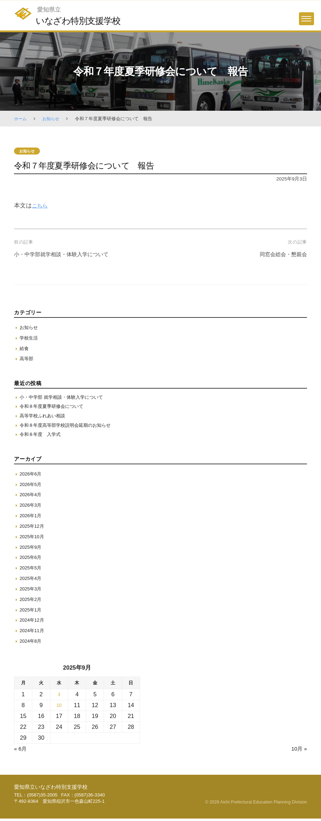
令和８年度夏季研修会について (54, 407)
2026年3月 (31, 508)
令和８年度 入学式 (42, 437)
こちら (41, 206)
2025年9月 (31, 549)
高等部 (27, 359)
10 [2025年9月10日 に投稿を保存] (59, 708)
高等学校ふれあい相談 (44, 417)
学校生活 (29, 338)
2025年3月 (31, 591)
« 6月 (21, 751)
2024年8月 (31, 643)
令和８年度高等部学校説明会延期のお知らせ (69, 427)
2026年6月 (31, 476)
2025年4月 (31, 581)
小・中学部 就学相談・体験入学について (64, 398)
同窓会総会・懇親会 (280, 254)
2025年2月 (31, 601)
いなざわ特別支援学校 (81, 20)
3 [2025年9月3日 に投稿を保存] (59, 697)
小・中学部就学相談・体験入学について (67, 254)
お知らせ (52, 118)
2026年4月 (31, 497)
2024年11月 (33, 633)
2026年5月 (31, 487)
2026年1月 (31, 518)
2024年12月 (33, 622)
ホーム (21, 118)
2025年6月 (31, 560)
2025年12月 (33, 529)
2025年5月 (31, 570)
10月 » (298, 751)
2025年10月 (33, 539)
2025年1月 (31, 612)
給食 (24, 348)
